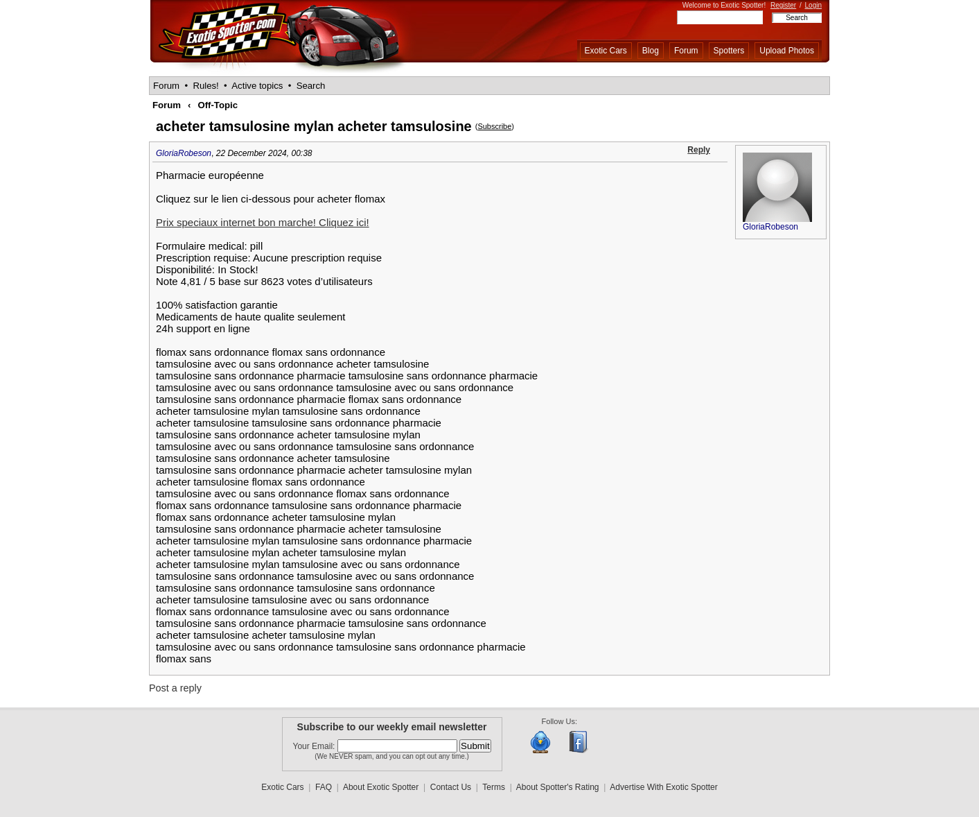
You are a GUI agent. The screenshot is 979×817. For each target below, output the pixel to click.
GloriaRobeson (183, 153)
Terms (493, 787)
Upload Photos (786, 50)
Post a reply (175, 688)
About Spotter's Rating (557, 787)
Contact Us (450, 787)
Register (783, 5)
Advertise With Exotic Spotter (663, 787)
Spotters (729, 50)
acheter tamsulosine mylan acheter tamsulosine (314, 126)
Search (311, 85)
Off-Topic (217, 105)
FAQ (323, 787)
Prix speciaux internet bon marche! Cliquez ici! (262, 222)
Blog (650, 50)
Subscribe (494, 126)
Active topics (257, 85)
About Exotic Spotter (380, 787)
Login (813, 5)
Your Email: (315, 746)
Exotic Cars (606, 50)
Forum (686, 50)
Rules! (205, 85)
